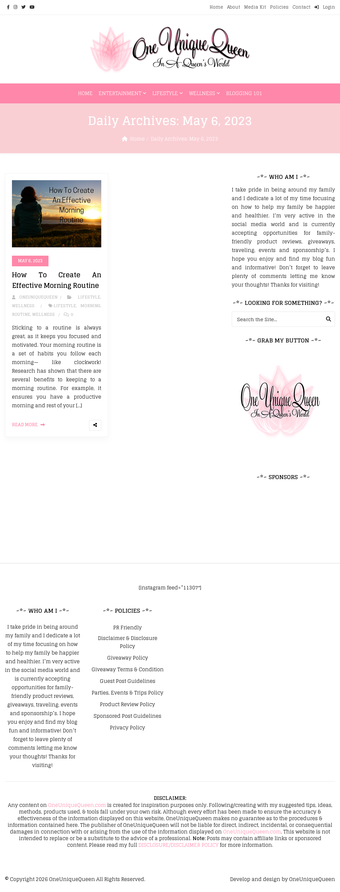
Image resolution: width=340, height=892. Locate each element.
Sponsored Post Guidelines (127, 716)
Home (216, 7)
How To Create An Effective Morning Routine (56, 280)
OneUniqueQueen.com (77, 805)
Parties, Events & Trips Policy (127, 693)
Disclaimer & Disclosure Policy (127, 642)
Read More (25, 425)
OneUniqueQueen (72, 879)
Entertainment (120, 93)
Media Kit (255, 7)
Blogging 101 (244, 93)
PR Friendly (127, 628)
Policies (279, 7)
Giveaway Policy (127, 658)
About (233, 7)
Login (324, 7)
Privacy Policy (127, 728)
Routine (21, 314)
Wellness (202, 93)
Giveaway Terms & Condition (128, 670)
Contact (301, 7)
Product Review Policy (127, 704)
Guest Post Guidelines (127, 681)
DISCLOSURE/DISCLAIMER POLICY (178, 844)
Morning (90, 305)
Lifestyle (165, 93)
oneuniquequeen (34, 297)
